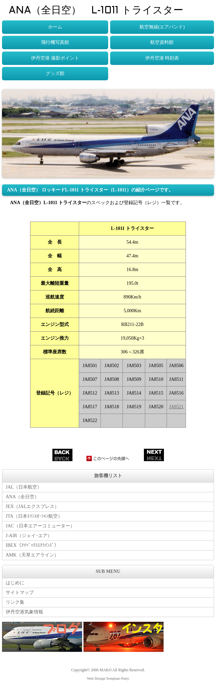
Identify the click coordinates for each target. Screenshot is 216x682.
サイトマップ (20, 592)
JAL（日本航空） (24, 487)
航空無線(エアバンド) (162, 26)
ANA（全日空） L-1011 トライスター (96, 10)
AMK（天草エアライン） (32, 555)
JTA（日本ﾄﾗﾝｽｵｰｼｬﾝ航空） (34, 516)
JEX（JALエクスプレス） (32, 506)
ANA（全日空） (22, 496)
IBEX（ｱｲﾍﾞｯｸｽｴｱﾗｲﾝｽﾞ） (32, 545)
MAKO (105, 670)
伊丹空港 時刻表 (162, 58)
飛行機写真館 (55, 42)
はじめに (15, 582)
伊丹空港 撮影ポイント (55, 58)
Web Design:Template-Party (108, 678)
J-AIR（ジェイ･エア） (29, 535)
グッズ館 (55, 73)
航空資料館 (162, 42)
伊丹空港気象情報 (24, 611)
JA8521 (176, 406)
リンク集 (15, 602)
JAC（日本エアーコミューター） (40, 525)
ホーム (55, 26)
